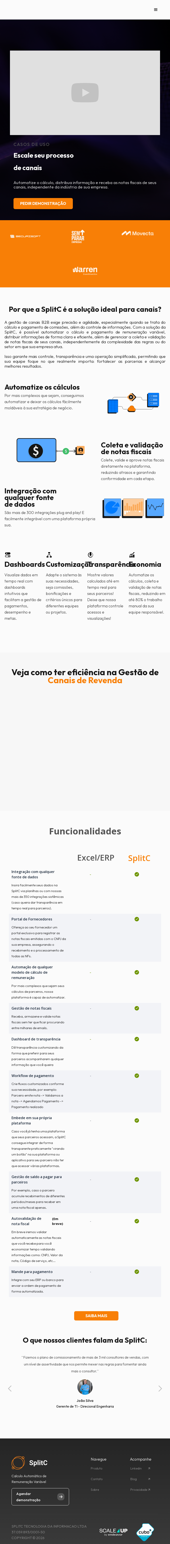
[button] (156, 9)
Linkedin (136, 1468)
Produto (96, 1468)
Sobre (95, 1490)
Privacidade (138, 1490)
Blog (133, 1479)
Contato (96, 1479)
